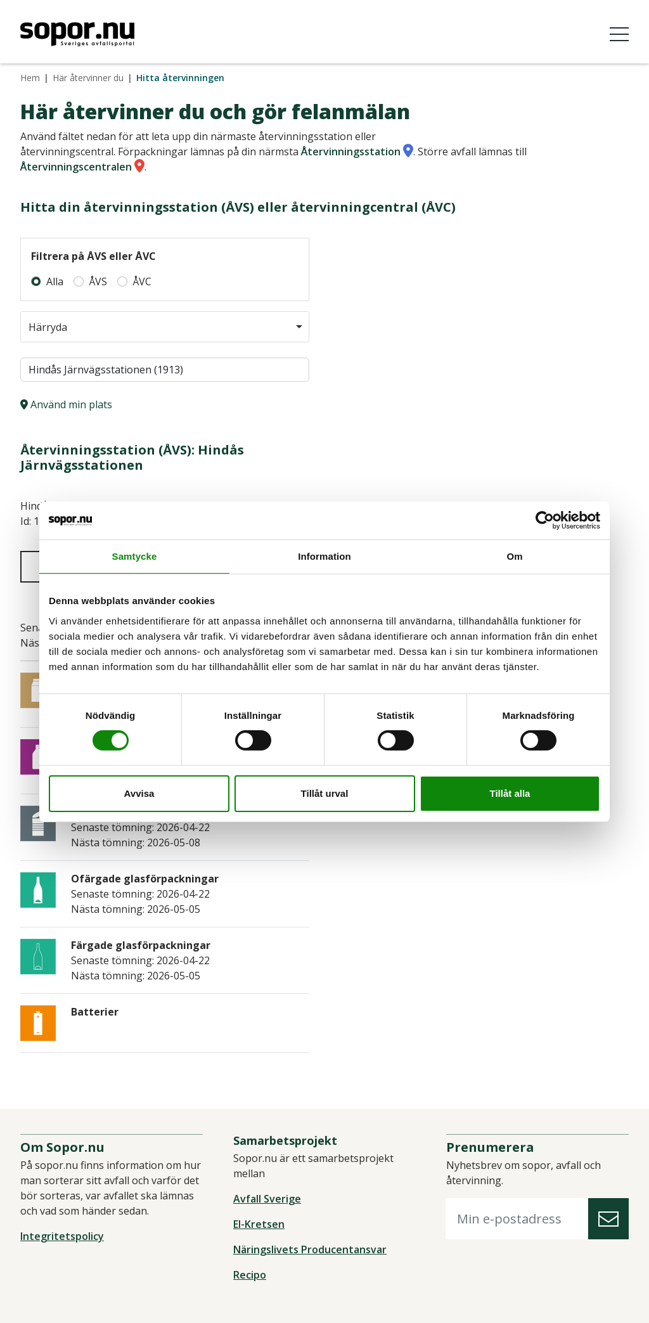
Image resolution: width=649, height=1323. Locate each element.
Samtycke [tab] (134, 555)
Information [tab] (324, 555)
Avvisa (139, 793)
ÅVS (98, 281)
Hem (30, 78)
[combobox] (164, 326)
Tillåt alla (510, 793)
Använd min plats (66, 404)
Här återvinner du (88, 78)
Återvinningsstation (351, 151)
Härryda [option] (48, 327)
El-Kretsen (259, 1224)
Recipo (249, 1275)
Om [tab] (514, 555)
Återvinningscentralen (76, 167)
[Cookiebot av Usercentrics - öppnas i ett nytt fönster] (544, 519)
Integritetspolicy (62, 1236)
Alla (54, 281)
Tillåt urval (325, 793)
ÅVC (141, 281)
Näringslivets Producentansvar (310, 1249)
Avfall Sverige (267, 1199)
